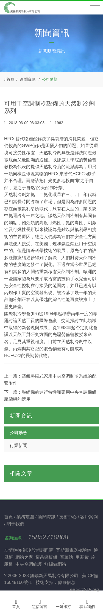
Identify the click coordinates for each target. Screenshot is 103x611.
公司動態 (49, 79)
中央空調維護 (28, 564)
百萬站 (66, 557)
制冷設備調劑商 (38, 550)
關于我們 (15, 524)
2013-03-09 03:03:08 (25, 123)
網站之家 (24, 557)
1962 (56, 123)
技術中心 (68, 516)
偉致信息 (66, 582)
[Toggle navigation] (95, 8)
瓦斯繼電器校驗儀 (73, 550)
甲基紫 (82, 557)
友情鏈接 (13, 550)
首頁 (10, 79)
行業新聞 (18, 445)
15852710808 (48, 537)
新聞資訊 (27, 79)
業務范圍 (25, 516)
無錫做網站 (55, 564)
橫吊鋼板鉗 (46, 557)
